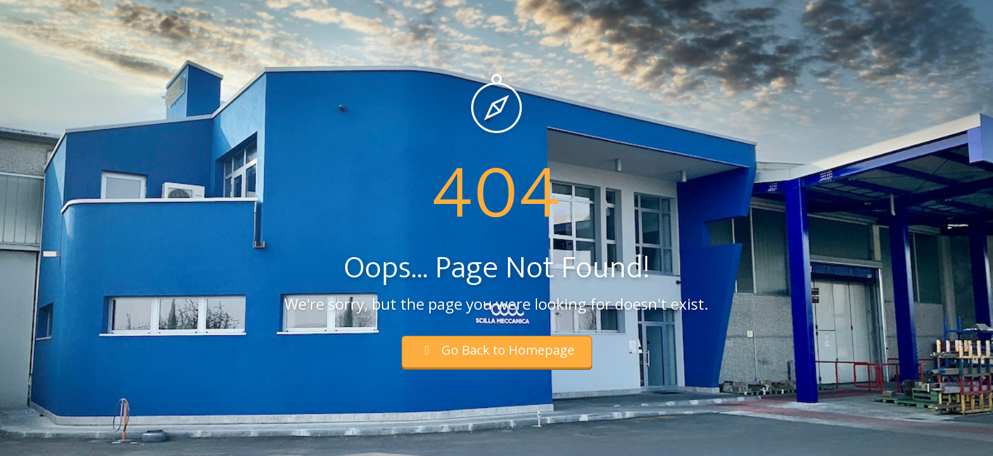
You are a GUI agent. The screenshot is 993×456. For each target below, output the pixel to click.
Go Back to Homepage (496, 349)
